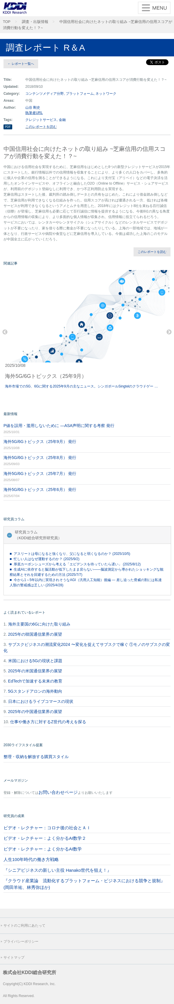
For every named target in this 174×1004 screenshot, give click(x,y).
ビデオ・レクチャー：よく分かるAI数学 (42, 848)
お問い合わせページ (58, 792)
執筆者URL (34, 113)
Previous (5, 332)
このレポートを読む (41, 127)
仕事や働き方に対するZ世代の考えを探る (48, 721)
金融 (62, 120)
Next (169, 332)
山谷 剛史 (32, 108)
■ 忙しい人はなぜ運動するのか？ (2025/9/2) (44, 559)
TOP (6, 22)
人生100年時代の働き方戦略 (31, 859)
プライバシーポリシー (20, 941)
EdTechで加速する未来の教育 (35, 681)
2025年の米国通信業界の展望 (35, 671)
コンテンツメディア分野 (44, 94)
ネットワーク (105, 94)
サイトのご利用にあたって (24, 925)
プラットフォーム (80, 94)
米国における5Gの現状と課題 (35, 660)
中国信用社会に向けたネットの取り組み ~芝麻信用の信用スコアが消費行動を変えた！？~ (87, 25)
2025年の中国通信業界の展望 (35, 711)
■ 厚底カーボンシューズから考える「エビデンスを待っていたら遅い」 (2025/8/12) (75, 564)
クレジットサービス (41, 120)
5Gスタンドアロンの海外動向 (35, 691)
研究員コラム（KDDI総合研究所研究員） (38, 535)
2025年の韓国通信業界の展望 (35, 634)
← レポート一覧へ (21, 63)
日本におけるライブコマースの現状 (40, 701)
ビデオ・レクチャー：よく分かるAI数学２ (44, 838)
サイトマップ (13, 957)
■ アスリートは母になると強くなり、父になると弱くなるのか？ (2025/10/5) (70, 554)
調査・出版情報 (35, 22)
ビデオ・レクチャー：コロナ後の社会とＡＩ (47, 827)
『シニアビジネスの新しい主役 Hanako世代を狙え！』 (57, 870)
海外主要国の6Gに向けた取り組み (39, 624)
